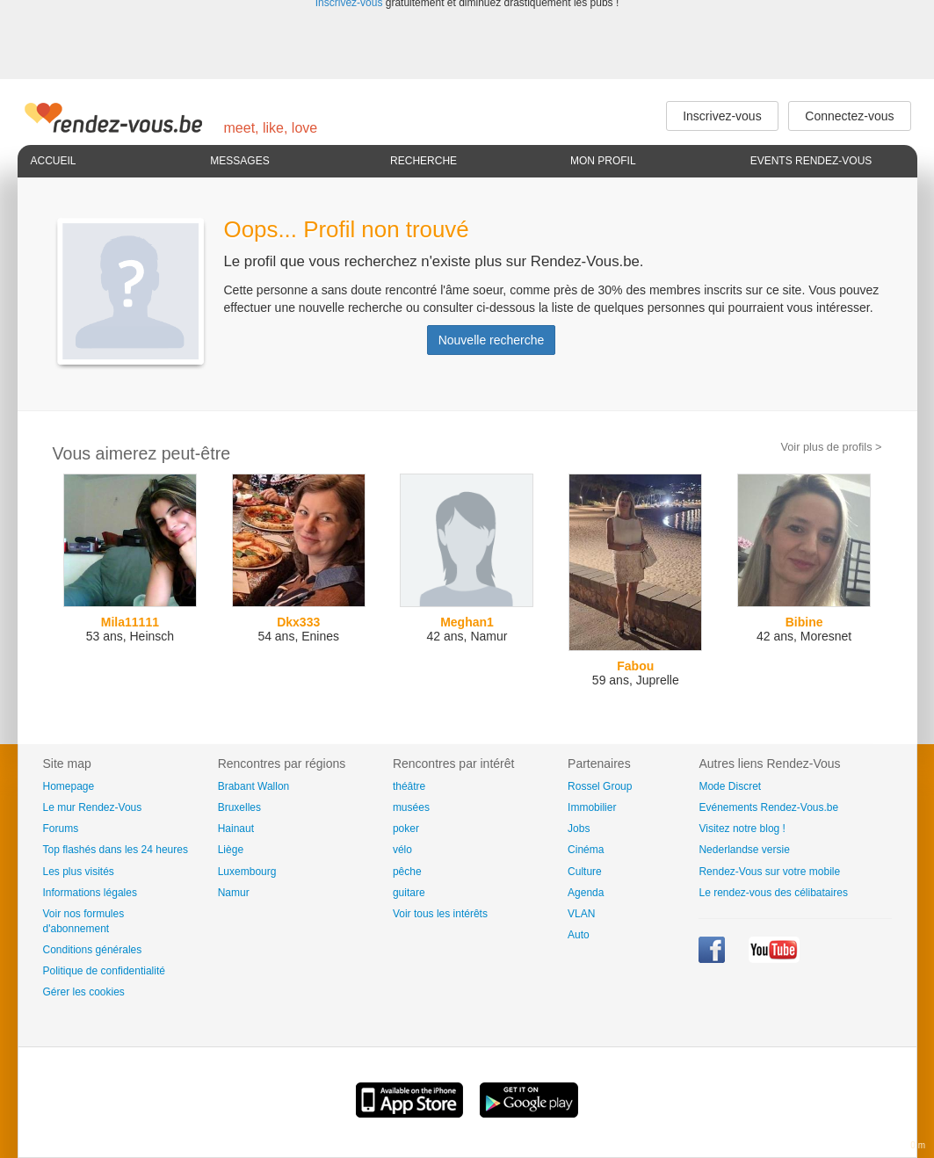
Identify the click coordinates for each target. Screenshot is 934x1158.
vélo (402, 849)
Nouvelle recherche (491, 340)
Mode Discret (730, 786)
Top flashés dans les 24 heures (115, 849)
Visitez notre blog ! (742, 828)
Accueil (53, 161)
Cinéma (586, 849)
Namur (234, 893)
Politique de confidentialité (104, 971)
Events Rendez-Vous (811, 161)
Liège (230, 849)
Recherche (423, 161)
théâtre (409, 786)
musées (411, 807)
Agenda (586, 893)
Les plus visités (78, 871)
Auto (579, 935)
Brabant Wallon (254, 786)
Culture (585, 871)
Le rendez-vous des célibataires (773, 893)
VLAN (581, 914)
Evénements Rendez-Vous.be (768, 807)
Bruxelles (239, 807)
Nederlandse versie (744, 849)
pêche (407, 871)
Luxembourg (247, 871)
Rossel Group (600, 786)
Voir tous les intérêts (440, 914)
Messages (239, 161)
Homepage (69, 786)
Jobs (579, 828)
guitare (409, 893)
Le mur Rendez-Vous (92, 807)
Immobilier (592, 807)
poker (406, 828)
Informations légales (90, 893)
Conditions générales (92, 950)
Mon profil (603, 161)
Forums (61, 828)
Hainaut (236, 828)
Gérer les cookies (84, 992)
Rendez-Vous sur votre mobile (769, 871)
